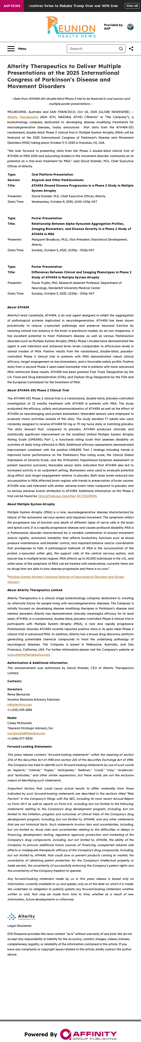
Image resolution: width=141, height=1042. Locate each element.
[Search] (92, 48)
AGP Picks (12, 6)
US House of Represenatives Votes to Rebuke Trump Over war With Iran (67, 6)
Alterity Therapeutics (22, 117)
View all (132, 6)
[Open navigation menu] (16, 48)
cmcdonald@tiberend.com (26, 733)
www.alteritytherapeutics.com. (28, 655)
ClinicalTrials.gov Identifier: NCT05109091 (67, 496)
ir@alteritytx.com (19, 704)
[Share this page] (131, 48)
